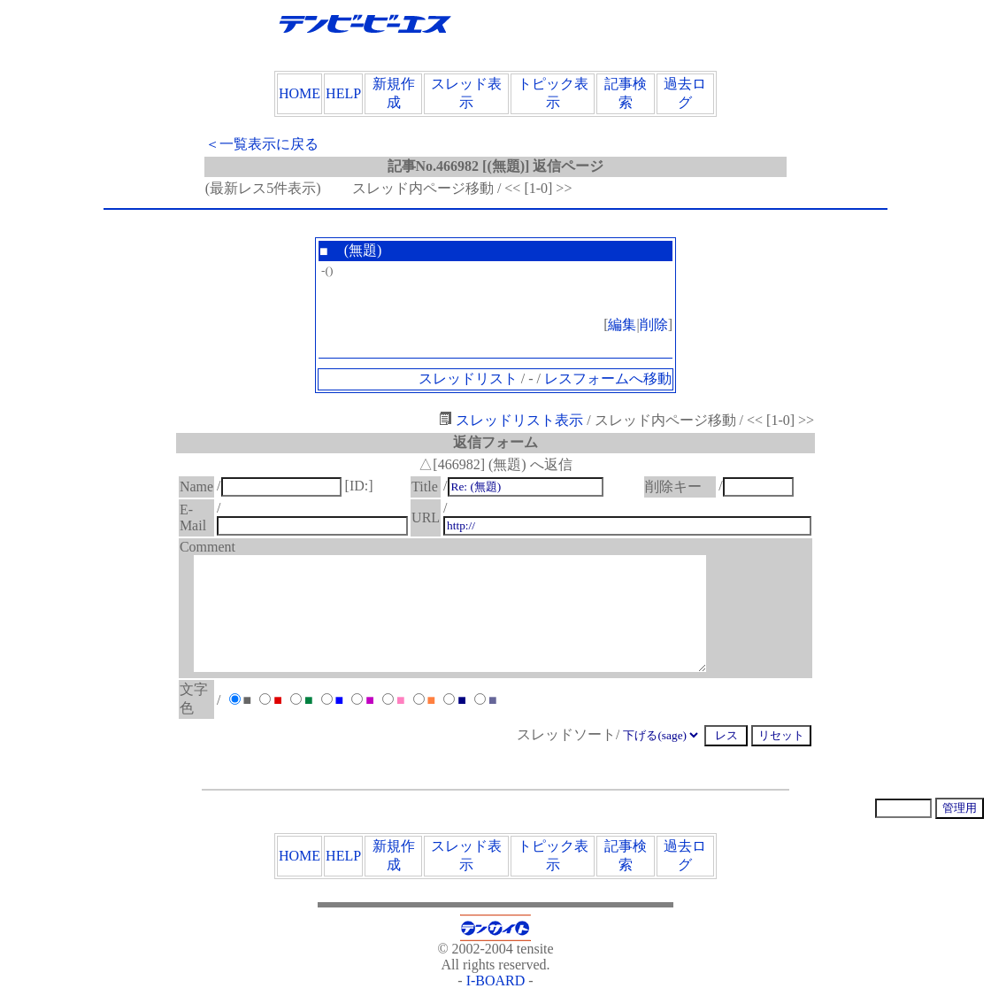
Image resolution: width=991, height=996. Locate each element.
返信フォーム (495, 442)
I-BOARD (496, 980)
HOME (299, 93)
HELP (343, 93)
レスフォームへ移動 (608, 378)
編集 (622, 324)
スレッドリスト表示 (511, 420)
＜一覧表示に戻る (262, 143)
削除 (654, 324)
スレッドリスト (468, 378)
